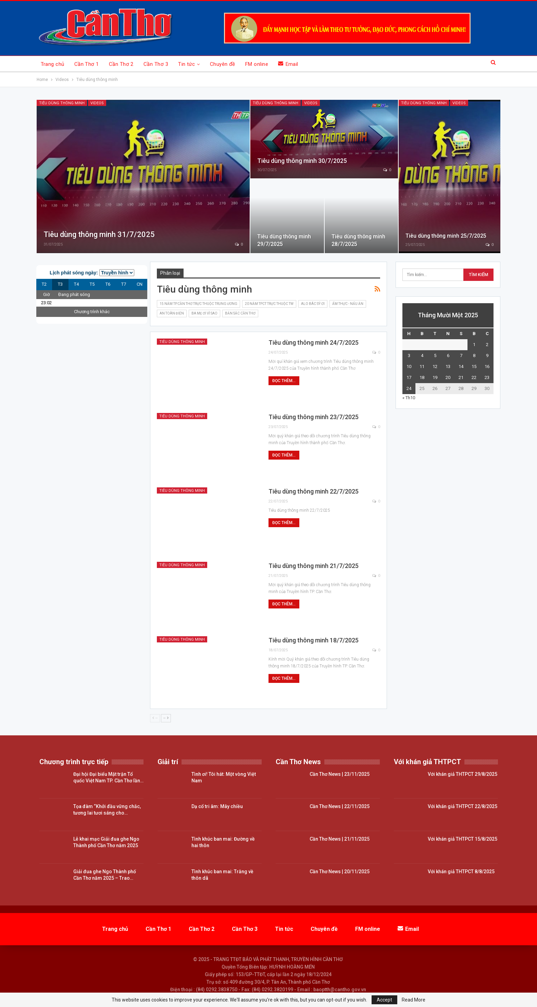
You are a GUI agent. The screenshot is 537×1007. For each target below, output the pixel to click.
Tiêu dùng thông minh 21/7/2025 (313, 565)
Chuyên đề (222, 64)
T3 (60, 284)
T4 (76, 284)
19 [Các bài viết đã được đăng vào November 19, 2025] (435, 377)
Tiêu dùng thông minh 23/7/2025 (313, 416)
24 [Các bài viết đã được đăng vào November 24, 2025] (409, 388)
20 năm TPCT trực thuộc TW (269, 304)
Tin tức (186, 64)
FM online (256, 64)
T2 (44, 284)
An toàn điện (172, 313)
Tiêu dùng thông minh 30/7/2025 (302, 160)
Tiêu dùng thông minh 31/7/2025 (99, 234)
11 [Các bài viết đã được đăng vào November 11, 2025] (422, 366)
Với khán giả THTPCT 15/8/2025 (462, 839)
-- (155, 718)
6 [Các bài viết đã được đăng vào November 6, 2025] (448, 355)
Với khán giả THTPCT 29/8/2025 (462, 774)
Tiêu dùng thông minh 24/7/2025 (313, 342)
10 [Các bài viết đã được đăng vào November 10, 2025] (409, 366)
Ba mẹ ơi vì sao (204, 313)
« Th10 (408, 397)
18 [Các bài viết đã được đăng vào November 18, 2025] (422, 377)
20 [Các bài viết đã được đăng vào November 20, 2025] (448, 377)
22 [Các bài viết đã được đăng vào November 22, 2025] (474, 377)
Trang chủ (52, 64)
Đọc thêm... (284, 380)
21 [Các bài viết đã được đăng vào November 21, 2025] (461, 377)
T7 (123, 284)
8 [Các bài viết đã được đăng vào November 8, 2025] (474, 355)
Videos (97, 103)
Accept (384, 1000)
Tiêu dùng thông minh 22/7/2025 (313, 491)
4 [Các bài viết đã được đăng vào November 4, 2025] (422, 355)
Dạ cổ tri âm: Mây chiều (217, 806)
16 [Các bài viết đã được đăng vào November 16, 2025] (487, 366)
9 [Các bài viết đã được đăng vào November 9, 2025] (487, 355)
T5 (92, 284)
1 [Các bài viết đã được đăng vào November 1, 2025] (474, 344)
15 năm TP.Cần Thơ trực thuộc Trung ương (198, 304)
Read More (413, 999)
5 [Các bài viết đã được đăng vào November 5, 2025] (435, 355)
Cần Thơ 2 (121, 64)
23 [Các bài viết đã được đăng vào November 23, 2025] (487, 377)
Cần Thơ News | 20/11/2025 (340, 871)
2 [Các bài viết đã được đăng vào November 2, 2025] (487, 344)
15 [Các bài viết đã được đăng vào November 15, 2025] (474, 366)
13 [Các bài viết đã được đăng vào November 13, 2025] (448, 366)
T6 (107, 284)
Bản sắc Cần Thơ (240, 313)
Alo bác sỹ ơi (313, 304)
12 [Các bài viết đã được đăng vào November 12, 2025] (435, 366)
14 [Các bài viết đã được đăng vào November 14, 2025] (461, 366)
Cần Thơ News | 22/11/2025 (340, 806)
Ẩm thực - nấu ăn (347, 304)
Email (288, 64)
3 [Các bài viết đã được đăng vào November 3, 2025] (409, 355)
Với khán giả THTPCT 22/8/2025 (462, 806)
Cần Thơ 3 (155, 64)
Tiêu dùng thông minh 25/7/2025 (445, 236)
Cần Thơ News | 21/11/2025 (340, 839)
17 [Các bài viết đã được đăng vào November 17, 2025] (409, 377)
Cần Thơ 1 (86, 64)
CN (139, 284)
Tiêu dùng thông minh (62, 103)
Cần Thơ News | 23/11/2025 (340, 774)
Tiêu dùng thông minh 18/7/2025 (313, 640)
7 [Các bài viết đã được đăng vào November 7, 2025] (461, 355)
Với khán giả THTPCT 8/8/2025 (461, 871)
